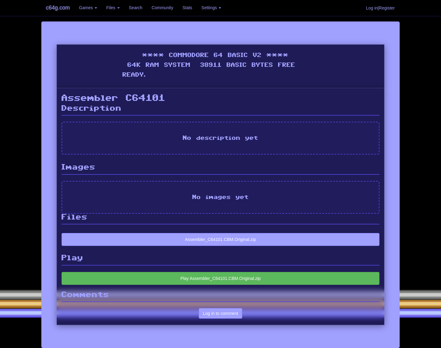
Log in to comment (220, 313)
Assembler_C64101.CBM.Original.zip (220, 239)
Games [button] (88, 7)
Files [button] (112, 7)
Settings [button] (211, 7)
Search (135, 7)
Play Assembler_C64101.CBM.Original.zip (220, 278)
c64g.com (58, 8)
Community (162, 7)
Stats (187, 7)
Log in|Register (380, 8)
